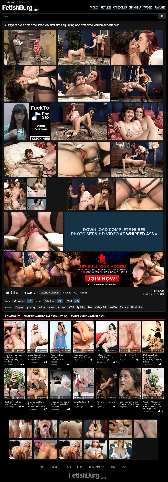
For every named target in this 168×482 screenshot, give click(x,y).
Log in (21, 1)
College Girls (100, 307)
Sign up (55, 466)
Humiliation (136, 307)
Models (147, 7)
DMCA (112, 466)
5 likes (14, 292)
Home (43, 466)
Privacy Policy (96, 466)
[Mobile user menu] (125, 7)
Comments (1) (82, 292)
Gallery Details (50, 292)
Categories (120, 7)
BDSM (71, 307)
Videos (94, 7)
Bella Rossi (49, 301)
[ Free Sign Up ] (8, 1)
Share (66, 292)
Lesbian (51, 307)
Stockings (124, 307)
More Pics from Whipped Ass (88, 316)
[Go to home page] (20, 8)
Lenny (153, 293)
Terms (80, 466)
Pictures (106, 7)
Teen (90, 307)
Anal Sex (113, 307)
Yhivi (69, 301)
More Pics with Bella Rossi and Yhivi (45, 316)
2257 (124, 466)
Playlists (159, 7)
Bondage (61, 307)
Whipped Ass (19, 301)
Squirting (81, 307)
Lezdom (41, 307)
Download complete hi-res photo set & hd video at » (114, 231)
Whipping (19, 307)
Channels (135, 7)
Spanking (30, 307)
